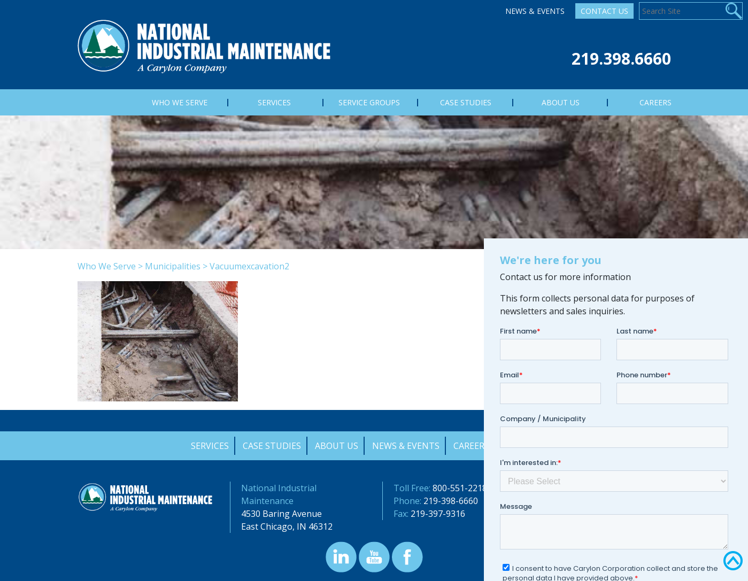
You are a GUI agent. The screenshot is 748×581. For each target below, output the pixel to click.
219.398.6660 (621, 58)
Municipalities (173, 266)
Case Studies (272, 446)
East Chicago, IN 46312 (287, 526)
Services (210, 446)
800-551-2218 (460, 488)
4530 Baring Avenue (281, 514)
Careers (471, 446)
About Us (336, 446)
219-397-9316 (438, 514)
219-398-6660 (450, 501)
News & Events (535, 11)
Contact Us (604, 11)
